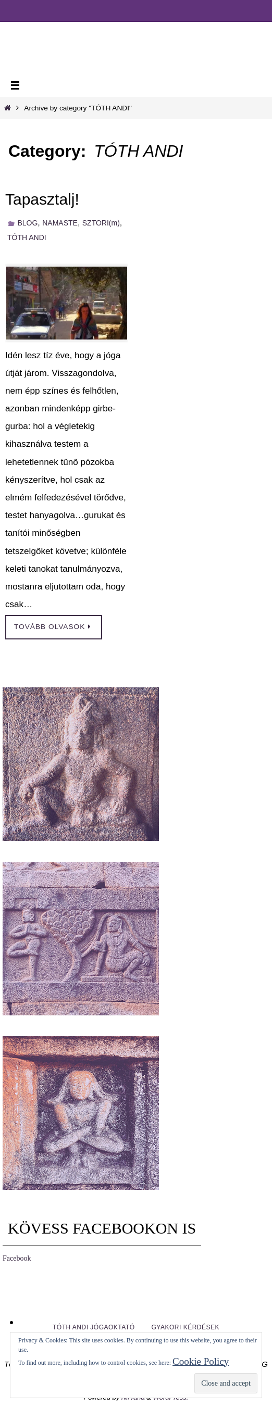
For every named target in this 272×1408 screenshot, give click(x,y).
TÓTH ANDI (26, 237)
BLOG (27, 223)
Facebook (17, 1258)
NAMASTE (60, 223)
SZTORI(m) (101, 223)
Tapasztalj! (42, 199)
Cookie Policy (200, 1361)
